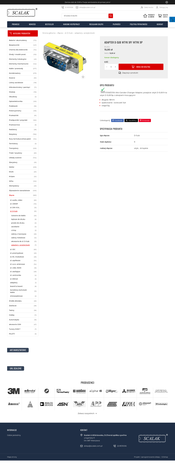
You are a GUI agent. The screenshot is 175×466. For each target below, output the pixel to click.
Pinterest (146, 120)
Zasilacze (22, 305)
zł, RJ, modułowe (23, 257)
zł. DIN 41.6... (23, 207)
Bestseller (49, 24)
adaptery (23, 283)
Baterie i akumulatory (22, 40)
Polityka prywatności (138, 24)
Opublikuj (132, 120)
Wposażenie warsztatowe (22, 190)
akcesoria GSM (22, 324)
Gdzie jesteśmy (14, 435)
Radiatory (22, 129)
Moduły (22, 92)
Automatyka (22, 319)
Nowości (32, 24)
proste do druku (23, 223)
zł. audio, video (23, 200)
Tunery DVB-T (22, 329)
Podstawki (22, 106)
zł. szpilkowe (23, 260)
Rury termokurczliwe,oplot (22, 139)
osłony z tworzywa (23, 234)
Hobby (22, 315)
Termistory (22, 143)
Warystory (22, 162)
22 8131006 (69, 7)
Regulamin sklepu (96, 24)
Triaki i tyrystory (22, 153)
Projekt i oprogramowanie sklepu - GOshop (151, 457)
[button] (106, 67)
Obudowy (22, 96)
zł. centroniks (23, 275)
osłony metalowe (23, 238)
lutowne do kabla (23, 215)
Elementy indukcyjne (22, 59)
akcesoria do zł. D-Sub (23, 241)
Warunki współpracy (71, 24)
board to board (23, 286)
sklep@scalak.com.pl (87, 7)
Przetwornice (22, 125)
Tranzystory (22, 148)
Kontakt (160, 24)
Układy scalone (22, 157)
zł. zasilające (23, 271)
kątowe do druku (23, 219)
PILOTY (22, 334)
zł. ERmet (23, 279)
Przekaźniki (22, 115)
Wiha (22, 181)
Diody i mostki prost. (22, 54)
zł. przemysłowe (23, 253)
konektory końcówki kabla (23, 291)
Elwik (22, 172)
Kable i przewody (22, 68)
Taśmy (22, 310)
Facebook (118, 120)
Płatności (116, 24)
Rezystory (22, 134)
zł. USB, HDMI (23, 268)
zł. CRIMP (23, 204)
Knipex (22, 176)
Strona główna (48, 33)
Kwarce (22, 78)
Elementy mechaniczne (22, 64)
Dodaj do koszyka (143, 66)
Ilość (106, 62)
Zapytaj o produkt (130, 73)
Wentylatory (22, 186)
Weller (22, 167)
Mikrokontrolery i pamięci (22, 87)
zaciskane (23, 227)
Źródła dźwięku (22, 301)
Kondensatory (22, 73)
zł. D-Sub (23, 211)
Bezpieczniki (22, 45)
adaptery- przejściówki (23, 245)
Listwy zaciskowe (22, 82)
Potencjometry (22, 111)
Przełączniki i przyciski (22, 120)
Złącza (22, 195)
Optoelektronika (22, 101)
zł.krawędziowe (23, 296)
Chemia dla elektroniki (22, 49)
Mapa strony (12, 457)
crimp (23, 230)
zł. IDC (23, 249)
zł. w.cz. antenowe (23, 264)
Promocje (16, 24)
